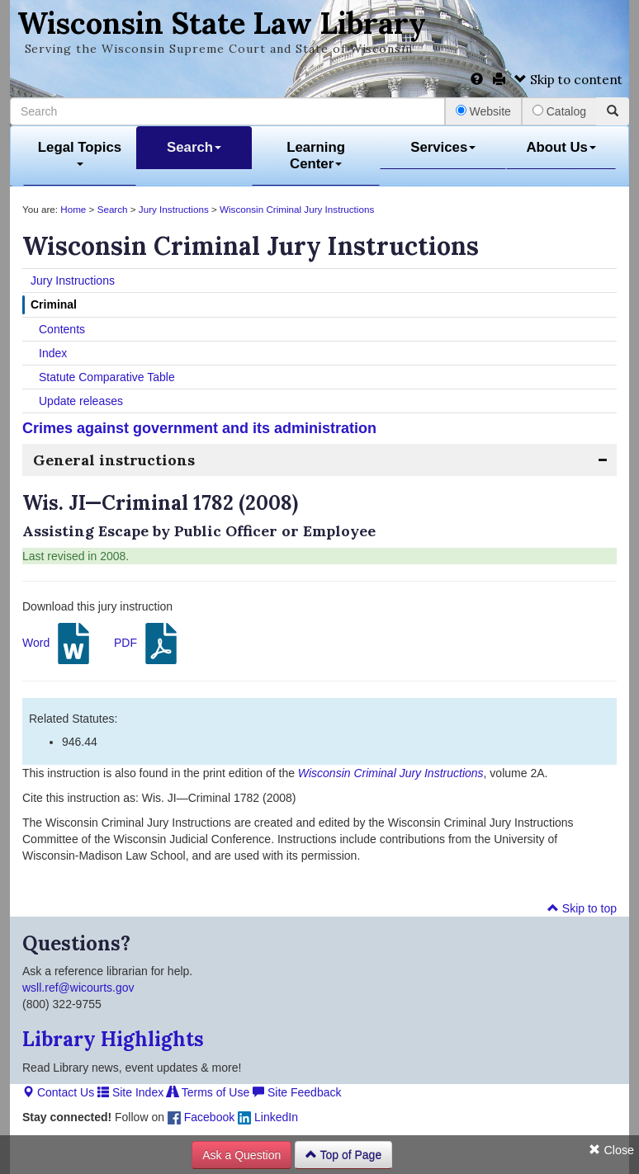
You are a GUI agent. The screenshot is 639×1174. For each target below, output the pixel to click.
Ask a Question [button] (241, 1155)
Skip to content (568, 79)
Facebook (201, 1117)
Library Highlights (113, 1039)
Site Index (130, 1092)
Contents (62, 329)
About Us (561, 147)
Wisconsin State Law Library (221, 23)
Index (53, 353)
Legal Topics (79, 153)
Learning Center (315, 155)
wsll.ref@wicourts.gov (78, 987)
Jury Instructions (174, 209)
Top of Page (343, 1155)
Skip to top (582, 908)
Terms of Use (208, 1092)
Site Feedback (297, 1092)
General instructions (114, 459)
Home (73, 209)
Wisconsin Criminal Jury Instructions (297, 209)
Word (58, 643)
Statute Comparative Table (107, 377)
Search (194, 147)
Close (611, 1150)
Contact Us (58, 1092)
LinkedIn (268, 1117)
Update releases (81, 401)
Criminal (54, 304)
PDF (148, 643)
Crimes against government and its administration (199, 428)
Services (443, 147)
